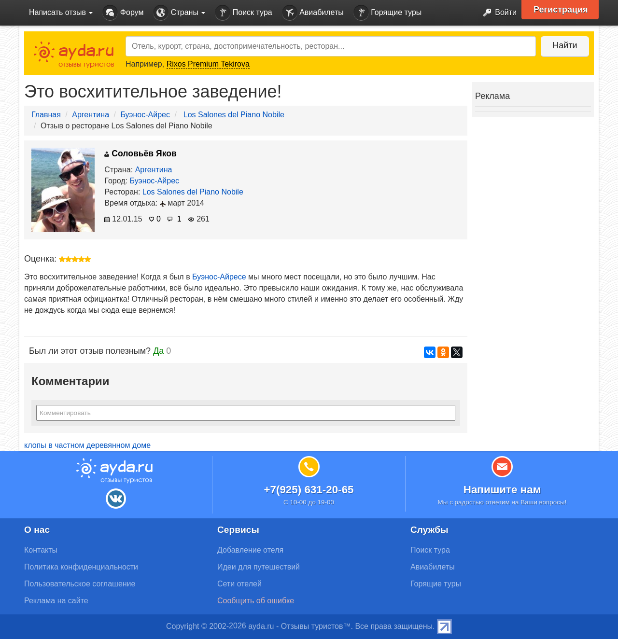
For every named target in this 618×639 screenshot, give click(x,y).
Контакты (40, 550)
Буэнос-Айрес (145, 115)
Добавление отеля (250, 550)
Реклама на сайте (56, 601)
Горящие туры (387, 13)
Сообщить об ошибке (255, 601)
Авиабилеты (313, 13)
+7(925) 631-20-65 (308, 490)
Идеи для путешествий (258, 567)
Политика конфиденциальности (81, 567)
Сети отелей (239, 584)
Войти (497, 13)
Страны (179, 13)
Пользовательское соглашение (79, 584)
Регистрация (561, 9)
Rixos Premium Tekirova (208, 64)
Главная (46, 115)
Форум (122, 13)
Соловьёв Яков (140, 153)
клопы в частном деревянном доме (87, 445)
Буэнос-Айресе (219, 277)
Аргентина (90, 115)
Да (158, 351)
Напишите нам (502, 490)
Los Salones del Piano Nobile (233, 115)
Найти (564, 45)
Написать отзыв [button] (61, 12)
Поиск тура (243, 13)
